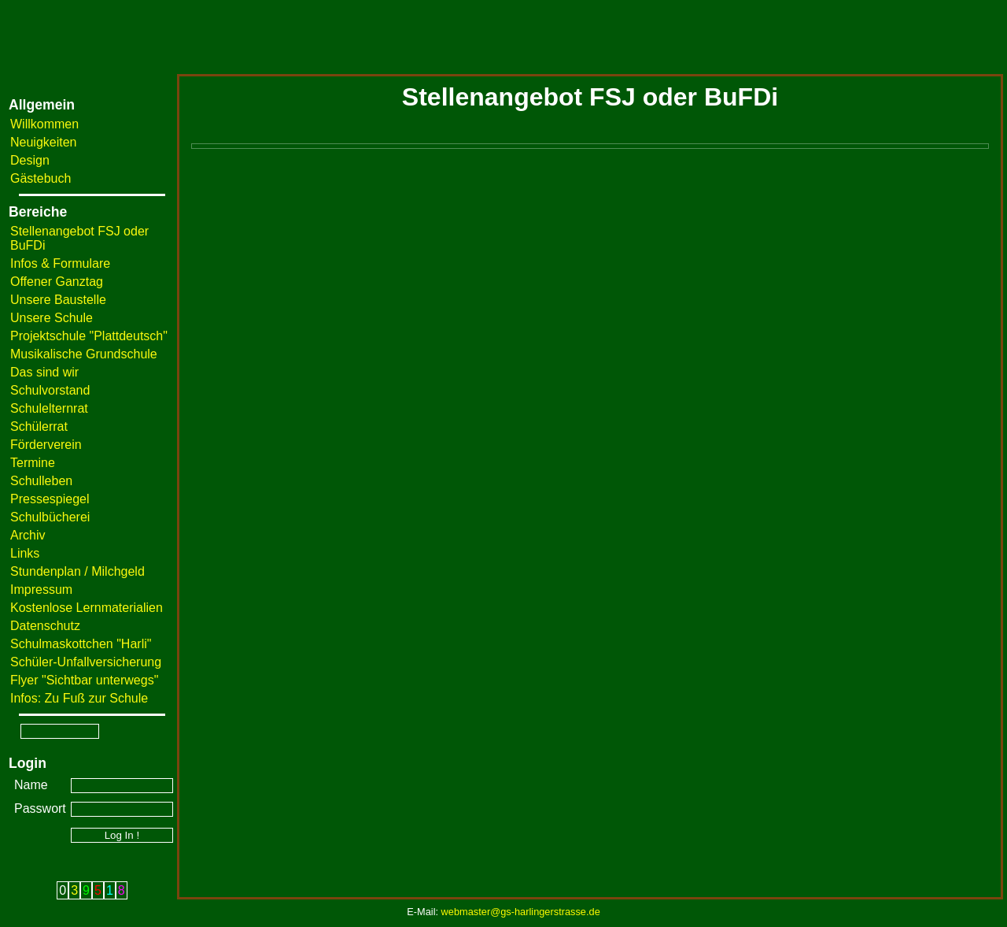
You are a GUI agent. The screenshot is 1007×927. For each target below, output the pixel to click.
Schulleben (41, 481)
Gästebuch (40, 178)
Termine (32, 462)
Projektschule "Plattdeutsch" (89, 336)
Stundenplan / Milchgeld (77, 571)
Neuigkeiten (43, 142)
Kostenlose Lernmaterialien (86, 607)
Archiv (27, 535)
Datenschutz (45, 625)
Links (24, 553)
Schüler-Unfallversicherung (85, 662)
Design (30, 160)
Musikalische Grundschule (83, 354)
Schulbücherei (50, 517)
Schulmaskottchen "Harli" (80, 644)
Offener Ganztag (56, 281)
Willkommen (44, 124)
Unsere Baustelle (58, 299)
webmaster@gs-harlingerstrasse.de (520, 912)
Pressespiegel (50, 499)
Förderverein (46, 444)
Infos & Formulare (60, 263)
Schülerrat (39, 426)
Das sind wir (44, 372)
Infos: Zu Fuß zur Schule (79, 698)
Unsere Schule (51, 317)
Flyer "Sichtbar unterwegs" (84, 680)
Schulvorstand (50, 390)
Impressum (41, 589)
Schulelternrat (49, 408)
